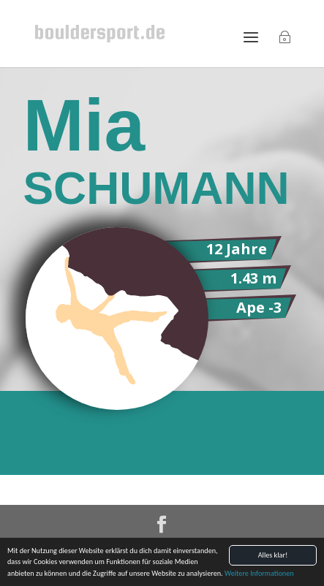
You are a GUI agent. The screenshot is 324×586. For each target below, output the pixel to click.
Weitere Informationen (259, 574)
